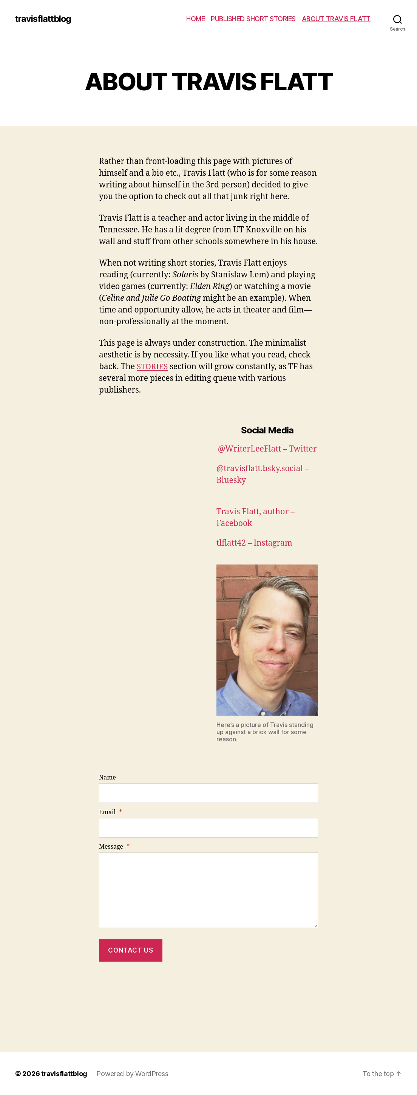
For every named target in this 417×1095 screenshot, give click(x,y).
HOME (195, 19)
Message (114, 847)
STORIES (153, 367)
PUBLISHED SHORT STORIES (253, 19)
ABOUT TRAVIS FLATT (336, 19)
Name (107, 777)
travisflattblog (44, 18)
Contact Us (130, 950)
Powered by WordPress (133, 1074)
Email (110, 812)
